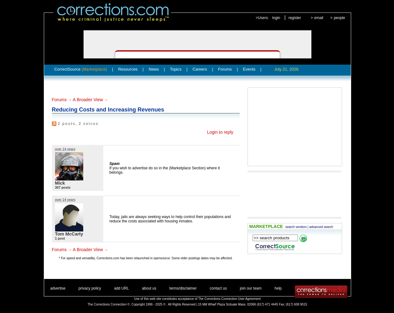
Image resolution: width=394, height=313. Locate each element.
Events (249, 69)
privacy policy (90, 288)
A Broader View (88, 99)
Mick (60, 183)
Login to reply (220, 132)
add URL (121, 288)
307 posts (63, 187)
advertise (58, 288)
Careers (199, 69)
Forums (225, 69)
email (318, 18)
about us (149, 288)
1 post (60, 238)
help (278, 288)
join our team (250, 288)
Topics (176, 69)
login (276, 18)
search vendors (296, 227)
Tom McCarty (69, 233)
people (339, 18)
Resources (127, 69)
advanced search (321, 227)
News (154, 69)
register (295, 18)
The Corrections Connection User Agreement (229, 299)
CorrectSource (80, 69)
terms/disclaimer (183, 288)
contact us (218, 288)
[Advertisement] (295, 127)
